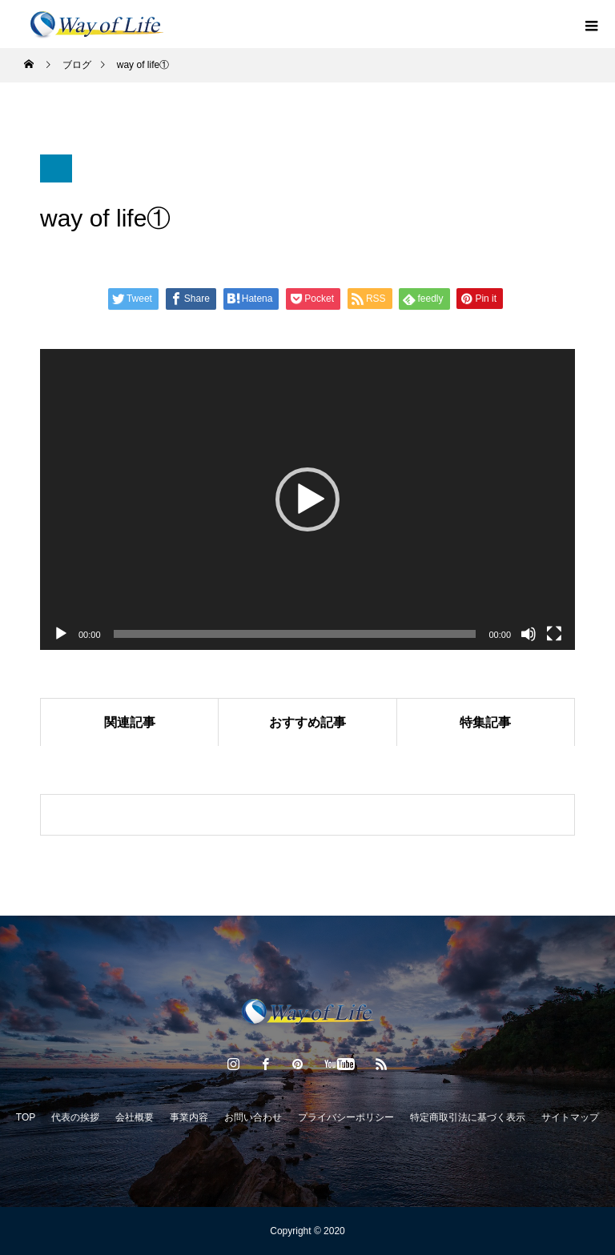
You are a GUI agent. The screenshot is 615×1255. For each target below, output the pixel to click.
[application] (307, 499)
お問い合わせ (253, 1117)
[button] (307, 499)
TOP (25, 1117)
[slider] (295, 634)
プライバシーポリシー (346, 1117)
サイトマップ (570, 1117)
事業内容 (189, 1117)
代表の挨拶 (75, 1117)
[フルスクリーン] (554, 634)
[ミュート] (529, 634)
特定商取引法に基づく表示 (467, 1117)
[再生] (61, 634)
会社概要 (134, 1117)
